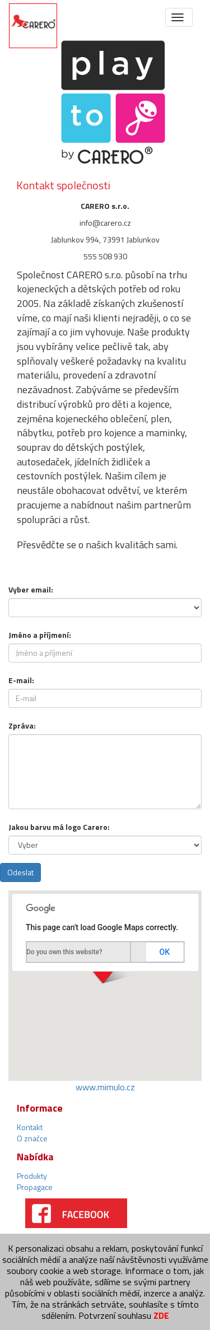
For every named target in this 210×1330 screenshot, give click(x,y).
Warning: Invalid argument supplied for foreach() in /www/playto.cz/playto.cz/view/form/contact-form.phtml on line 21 (105, 607)
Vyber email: (30, 589)
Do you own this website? (64, 952)
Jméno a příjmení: (39, 635)
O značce (32, 1138)
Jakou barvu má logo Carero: (59, 827)
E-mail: (21, 680)
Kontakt (30, 1127)
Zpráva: (22, 725)
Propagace (35, 1187)
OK (165, 952)
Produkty (32, 1176)
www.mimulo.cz (105, 1087)
